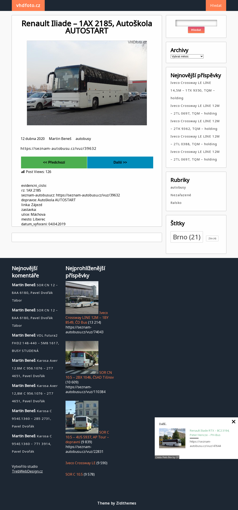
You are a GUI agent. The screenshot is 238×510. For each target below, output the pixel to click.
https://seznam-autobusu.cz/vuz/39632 (58, 148)
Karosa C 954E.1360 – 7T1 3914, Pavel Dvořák (32, 444)
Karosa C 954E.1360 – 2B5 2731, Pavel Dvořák (32, 418)
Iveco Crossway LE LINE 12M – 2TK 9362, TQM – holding (195, 125)
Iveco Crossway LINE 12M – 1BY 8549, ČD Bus (87, 317)
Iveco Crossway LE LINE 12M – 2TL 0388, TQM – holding (195, 140)
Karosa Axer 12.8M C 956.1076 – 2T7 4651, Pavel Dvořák (35, 368)
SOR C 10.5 (74, 474)
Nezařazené (181, 195)
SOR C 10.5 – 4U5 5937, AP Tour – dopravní (87, 437)
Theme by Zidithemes (116, 503)
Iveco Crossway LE (81, 463)
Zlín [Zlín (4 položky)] (212, 238)
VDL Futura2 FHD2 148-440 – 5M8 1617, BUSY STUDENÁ (35, 343)
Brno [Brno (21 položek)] (187, 237)
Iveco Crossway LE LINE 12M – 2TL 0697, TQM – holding (195, 109)
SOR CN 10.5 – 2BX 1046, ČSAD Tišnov (90, 375)
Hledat (216, 5)
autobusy (83, 138)
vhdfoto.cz (28, 5)
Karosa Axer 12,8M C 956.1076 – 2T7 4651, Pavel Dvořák (35, 393)
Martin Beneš (60, 138)
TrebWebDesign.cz (27, 471)
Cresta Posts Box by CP (167, 457)
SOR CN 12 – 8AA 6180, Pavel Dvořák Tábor (35, 292)
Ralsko (176, 202)
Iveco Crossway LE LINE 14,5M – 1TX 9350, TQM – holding (193, 90)
